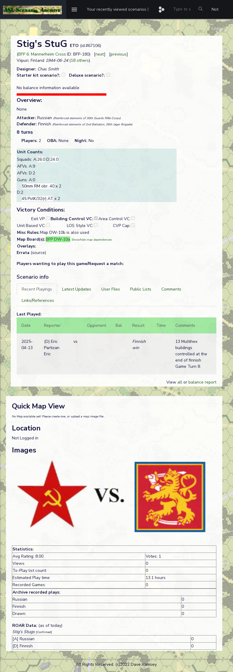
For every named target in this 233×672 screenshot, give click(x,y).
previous (119, 54)
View (171, 382)
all (179, 382)
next (99, 54)
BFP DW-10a (58, 239)
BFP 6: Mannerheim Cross (42, 54)
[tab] (37, 289)
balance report (202, 382)
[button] (117, 9)
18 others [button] (80, 60)
